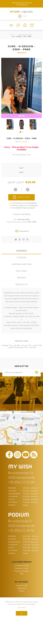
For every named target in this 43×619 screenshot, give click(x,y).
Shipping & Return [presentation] (22, 264)
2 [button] (23, 132)
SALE (21, 115)
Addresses (21, 588)
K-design (24, 141)
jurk (14, 345)
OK (21, 613)
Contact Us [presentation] (21, 284)
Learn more (21, 607)
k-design (4, 345)
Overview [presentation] (21, 251)
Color (21, 172)
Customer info (21, 585)
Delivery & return (21, 568)
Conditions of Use (21, 566)
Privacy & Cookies (21, 571)
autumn (24, 345)
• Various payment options (21, 3)
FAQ (21, 574)
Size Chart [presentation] (21, 271)
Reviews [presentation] (21, 278)
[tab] (21, 250)
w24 (30, 347)
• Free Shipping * (21, 5)
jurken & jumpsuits (16, 347)
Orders (21, 591)
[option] (10, 124)
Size (21, 168)
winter (35, 345)
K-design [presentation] (21, 257)
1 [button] (20, 132)
